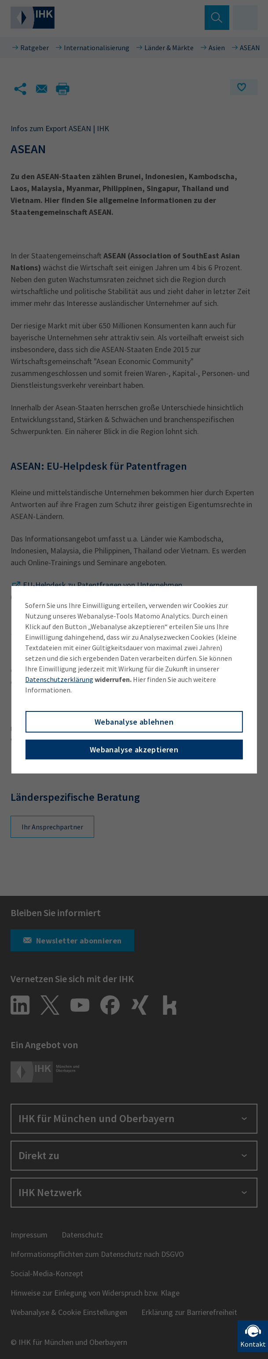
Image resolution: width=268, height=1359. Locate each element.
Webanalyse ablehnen (134, 722)
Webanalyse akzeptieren (134, 749)
